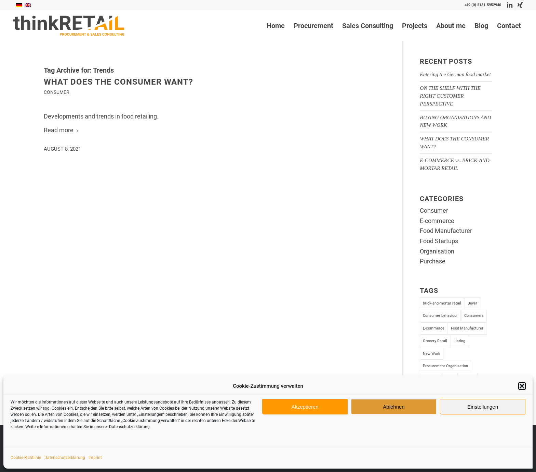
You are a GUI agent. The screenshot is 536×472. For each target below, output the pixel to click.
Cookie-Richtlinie (26, 457)
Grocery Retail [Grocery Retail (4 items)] (435, 341)
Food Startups (439, 241)
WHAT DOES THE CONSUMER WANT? (118, 82)
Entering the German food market (455, 74)
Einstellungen (482, 407)
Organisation (437, 251)
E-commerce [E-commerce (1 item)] (433, 328)
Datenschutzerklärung (64, 457)
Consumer (56, 92)
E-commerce (437, 220)
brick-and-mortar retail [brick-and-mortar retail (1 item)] (442, 303)
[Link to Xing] (520, 5)
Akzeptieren (304, 407)
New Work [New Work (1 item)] (431, 353)
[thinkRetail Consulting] (69, 25)
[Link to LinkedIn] (510, 5)
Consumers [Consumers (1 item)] (474, 315)
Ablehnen (393, 407)
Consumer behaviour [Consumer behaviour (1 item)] (440, 315)
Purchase (432, 261)
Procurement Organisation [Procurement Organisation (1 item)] (445, 366)
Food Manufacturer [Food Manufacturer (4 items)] (467, 328)
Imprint (95, 457)
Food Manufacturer (446, 230)
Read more (61, 130)
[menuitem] (275, 25)
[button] (522, 386)
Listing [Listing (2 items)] (459, 341)
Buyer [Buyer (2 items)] (472, 303)
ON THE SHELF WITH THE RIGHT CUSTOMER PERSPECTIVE (450, 96)
